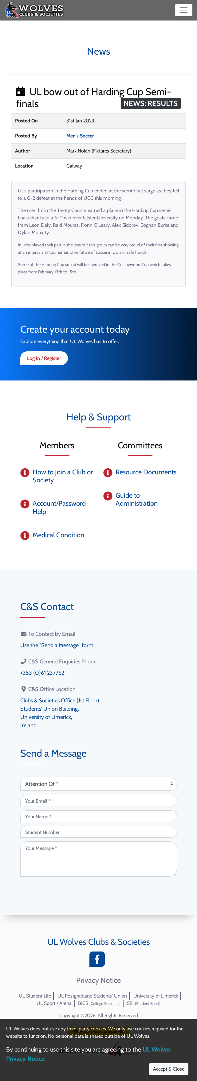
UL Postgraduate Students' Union (92, 996)
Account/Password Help (59, 507)
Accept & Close (168, 1069)
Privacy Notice (98, 980)
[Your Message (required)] (98, 859)
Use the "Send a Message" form (56, 645)
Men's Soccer (80, 136)
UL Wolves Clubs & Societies (98, 941)
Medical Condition (58, 535)
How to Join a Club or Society (63, 476)
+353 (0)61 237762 (42, 673)
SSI (143, 1003)
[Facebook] (98, 961)
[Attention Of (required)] (98, 784)
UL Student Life (35, 996)
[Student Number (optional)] (98, 832)
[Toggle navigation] (183, 10)
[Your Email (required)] (98, 800)
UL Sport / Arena (54, 1003)
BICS (99, 1003)
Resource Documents (146, 472)
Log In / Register (44, 358)
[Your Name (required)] (98, 816)
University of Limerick (155, 996)
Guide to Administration (137, 499)
